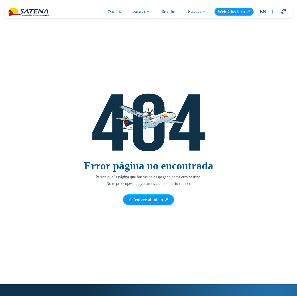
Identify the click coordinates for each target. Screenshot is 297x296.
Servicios (168, 11)
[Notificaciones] (283, 11)
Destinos (114, 11)
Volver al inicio (148, 200)
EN (263, 11)
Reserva (141, 11)
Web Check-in (234, 11)
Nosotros (196, 11)
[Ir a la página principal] (28, 12)
